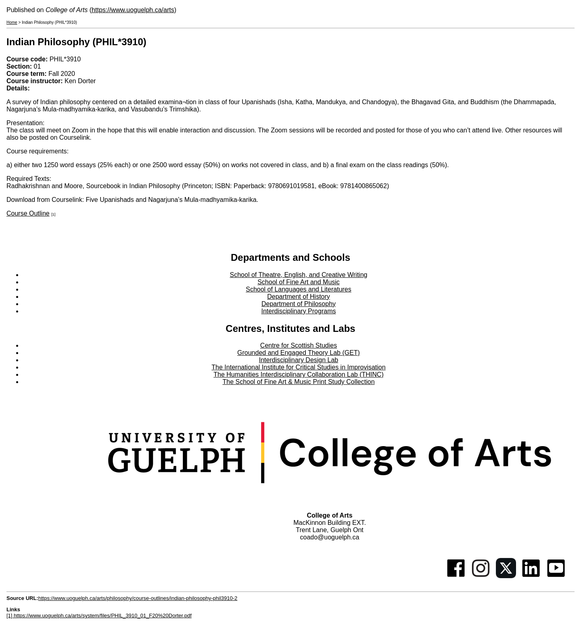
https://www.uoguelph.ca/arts (133, 9)
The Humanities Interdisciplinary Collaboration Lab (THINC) (298, 374)
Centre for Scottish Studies (298, 345)
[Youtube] (556, 576)
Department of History (298, 296)
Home (11, 22)
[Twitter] (506, 576)
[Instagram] (481, 576)
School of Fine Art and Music (298, 282)
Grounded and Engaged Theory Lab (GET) (298, 352)
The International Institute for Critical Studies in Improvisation (298, 367)
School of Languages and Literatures (298, 289)
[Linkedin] (531, 576)
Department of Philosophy (298, 303)
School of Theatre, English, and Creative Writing (299, 274)
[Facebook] (456, 576)
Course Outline (28, 213)
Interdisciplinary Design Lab (299, 360)
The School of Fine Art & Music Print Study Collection (298, 381)
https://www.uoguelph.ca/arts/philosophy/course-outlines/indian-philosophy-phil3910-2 (138, 598)
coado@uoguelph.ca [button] (329, 537)
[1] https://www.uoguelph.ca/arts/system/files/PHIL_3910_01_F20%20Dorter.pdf (99, 615)
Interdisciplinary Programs (298, 311)
